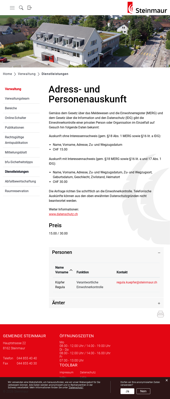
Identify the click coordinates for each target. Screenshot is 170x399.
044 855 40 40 (27, 358)
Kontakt (122, 272)
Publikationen (14, 127)
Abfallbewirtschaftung (20, 181)
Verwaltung (13, 89)
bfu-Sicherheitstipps (19, 162)
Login (29, 7)
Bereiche (11, 108)
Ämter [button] (58, 303)
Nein (143, 391)
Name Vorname (61, 270)
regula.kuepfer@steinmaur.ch (137, 282)
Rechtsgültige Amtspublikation (16, 140)
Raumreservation (17, 191)
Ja (127, 391)
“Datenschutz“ (75, 387)
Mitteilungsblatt (16, 152)
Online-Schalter (15, 118)
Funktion (83, 272)
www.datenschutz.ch (65, 214)
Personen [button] (62, 252)
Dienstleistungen (22, 171)
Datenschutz (88, 372)
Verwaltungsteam (17, 98)
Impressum (66, 372)
